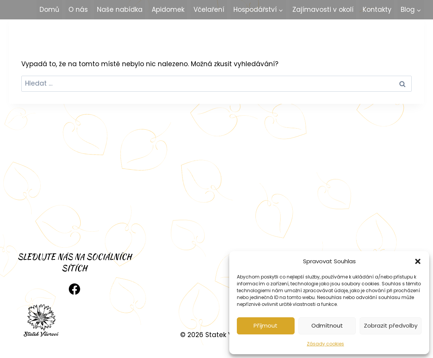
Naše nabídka (120, 9)
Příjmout (266, 325)
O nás (78, 9)
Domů (49, 9)
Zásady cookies (325, 343)
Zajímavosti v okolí (323, 9)
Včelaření (209, 9)
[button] (418, 261)
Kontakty (377, 9)
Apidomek (168, 9)
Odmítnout (327, 325)
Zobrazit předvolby (390, 325)
